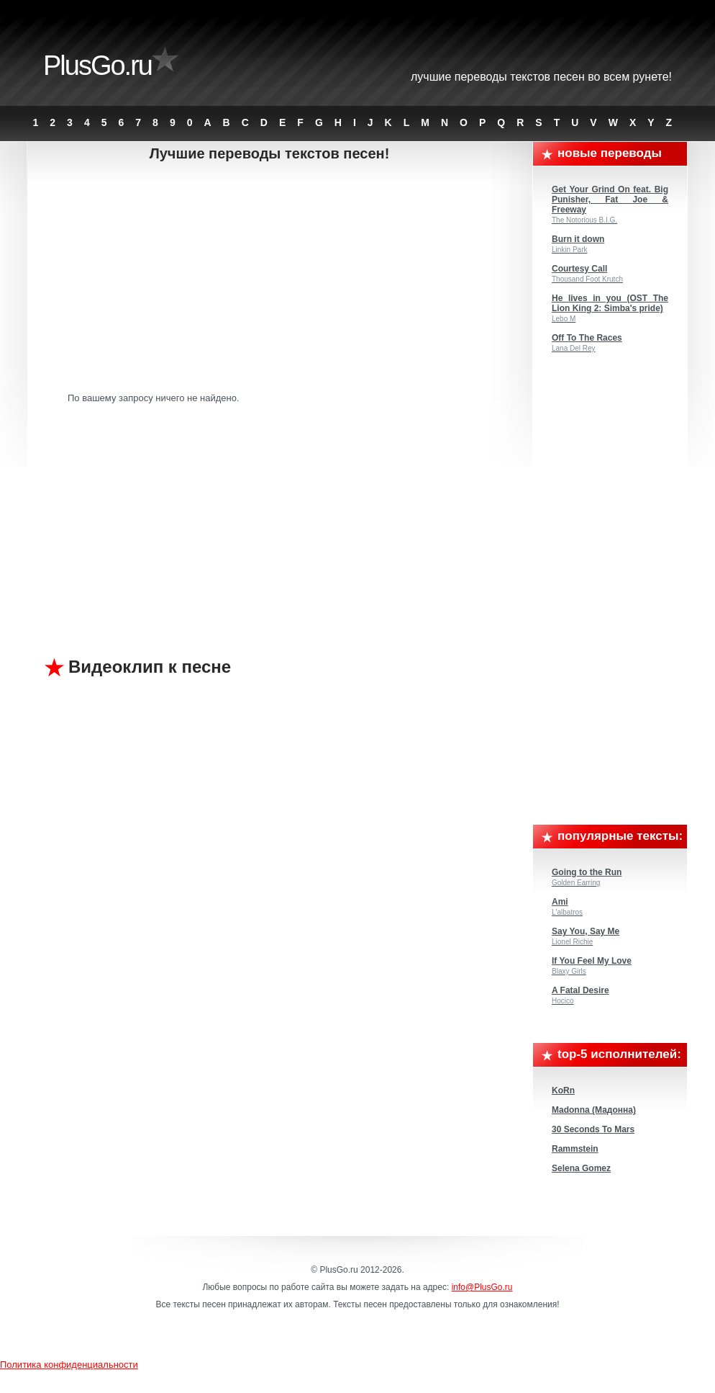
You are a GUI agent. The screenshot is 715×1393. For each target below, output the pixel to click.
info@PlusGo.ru (482, 1287)
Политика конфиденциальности (69, 1364)
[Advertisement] (281, 277)
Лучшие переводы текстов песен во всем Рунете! (541, 77)
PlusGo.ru (97, 65)
